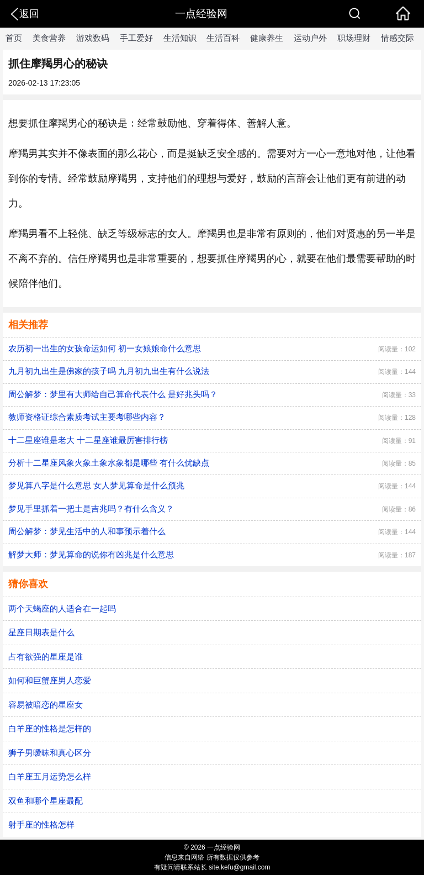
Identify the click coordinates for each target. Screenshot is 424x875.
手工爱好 (136, 38)
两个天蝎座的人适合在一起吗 (62, 608)
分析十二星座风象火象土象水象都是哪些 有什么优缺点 (108, 462)
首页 (14, 38)
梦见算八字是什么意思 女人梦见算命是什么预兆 (96, 485)
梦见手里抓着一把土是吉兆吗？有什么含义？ (91, 508)
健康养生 (266, 38)
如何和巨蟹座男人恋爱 (49, 680)
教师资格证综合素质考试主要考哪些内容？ (87, 416)
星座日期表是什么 (41, 632)
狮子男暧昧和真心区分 (49, 752)
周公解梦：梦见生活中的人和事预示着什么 (87, 531)
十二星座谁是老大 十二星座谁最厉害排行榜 (88, 440)
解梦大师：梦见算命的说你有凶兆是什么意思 (91, 554)
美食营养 (49, 38)
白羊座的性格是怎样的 (49, 728)
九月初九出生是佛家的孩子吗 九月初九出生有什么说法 (108, 371)
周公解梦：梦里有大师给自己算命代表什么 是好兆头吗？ (113, 394)
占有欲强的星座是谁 (45, 656)
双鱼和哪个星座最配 (45, 800)
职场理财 (353, 38)
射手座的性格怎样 (41, 824)
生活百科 (223, 38)
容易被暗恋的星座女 (45, 704)
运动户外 (310, 38)
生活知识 (180, 38)
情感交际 (397, 38)
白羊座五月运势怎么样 (49, 776)
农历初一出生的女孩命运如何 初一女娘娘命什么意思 (104, 348)
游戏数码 (92, 38)
